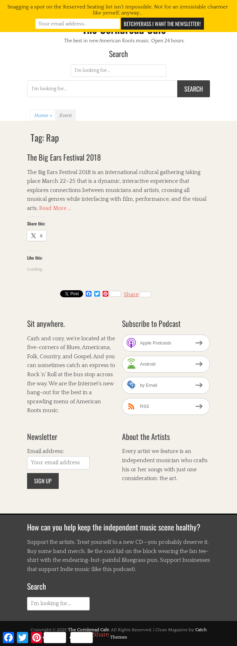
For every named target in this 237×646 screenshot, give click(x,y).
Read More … (55, 208)
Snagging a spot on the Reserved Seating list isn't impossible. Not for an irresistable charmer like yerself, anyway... (117, 10)
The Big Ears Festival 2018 (64, 157)
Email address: (45, 451)
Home (43, 115)
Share (137, 294)
